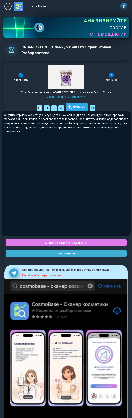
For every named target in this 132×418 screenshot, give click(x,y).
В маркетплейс (66, 253)
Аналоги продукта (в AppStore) (66, 242)
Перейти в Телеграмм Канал (41, 275)
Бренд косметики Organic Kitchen (66, 97)
